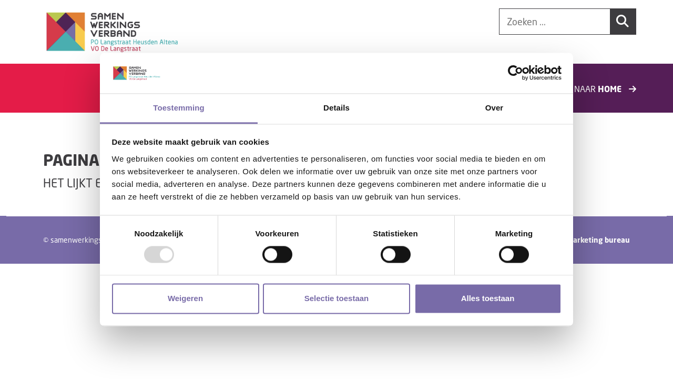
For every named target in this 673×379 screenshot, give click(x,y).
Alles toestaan (488, 298)
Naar (605, 89)
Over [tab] (494, 107)
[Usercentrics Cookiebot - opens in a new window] (516, 73)
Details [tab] (336, 107)
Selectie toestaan (336, 298)
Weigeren (185, 298)
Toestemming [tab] (179, 107)
